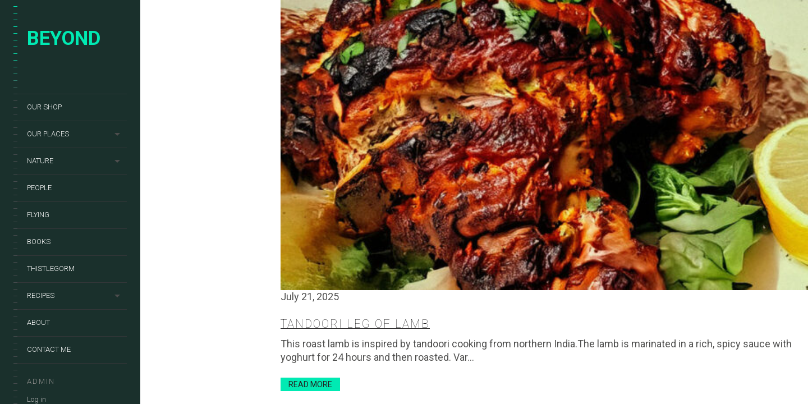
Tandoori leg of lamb (355, 323)
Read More (310, 384)
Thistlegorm (51, 268)
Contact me (49, 349)
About (38, 322)
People (39, 187)
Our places (48, 134)
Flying (38, 214)
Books (38, 241)
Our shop (44, 107)
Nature (40, 161)
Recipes (40, 295)
